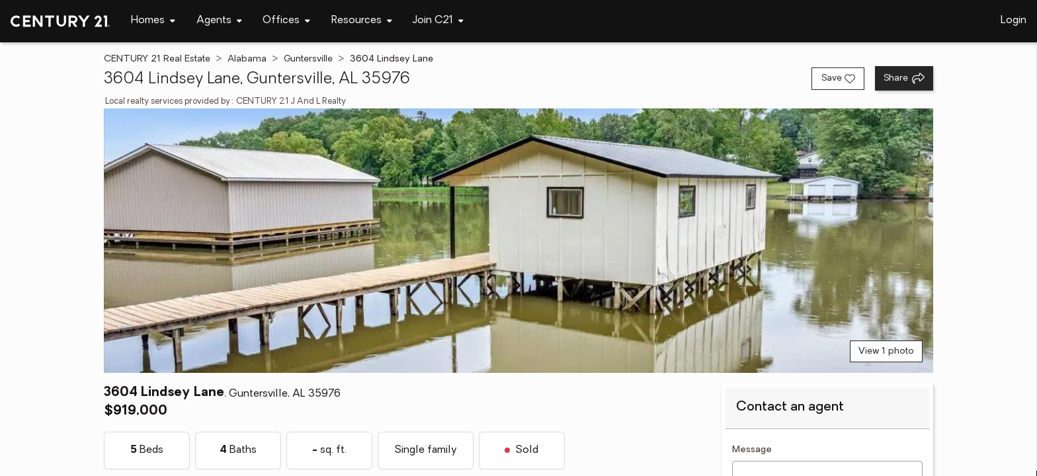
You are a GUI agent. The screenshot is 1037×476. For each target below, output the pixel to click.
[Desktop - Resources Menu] (361, 20)
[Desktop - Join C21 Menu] (438, 20)
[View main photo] (518, 240)
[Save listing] (837, 78)
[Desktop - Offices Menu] (286, 20)
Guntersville (308, 59)
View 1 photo (886, 351)
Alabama (247, 59)
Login (1013, 20)
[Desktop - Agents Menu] (219, 20)
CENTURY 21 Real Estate (157, 59)
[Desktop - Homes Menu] (153, 20)
